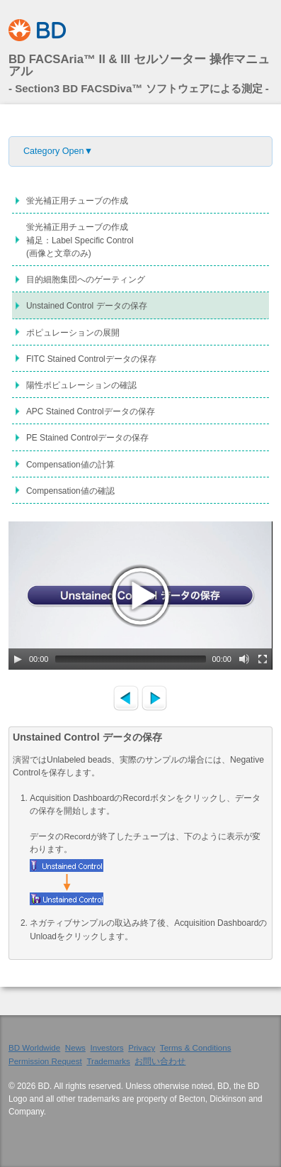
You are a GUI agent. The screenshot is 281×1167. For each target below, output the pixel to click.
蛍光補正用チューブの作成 (77, 201)
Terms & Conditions (195, 1047)
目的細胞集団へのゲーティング (85, 279)
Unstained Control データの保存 (86, 306)
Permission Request (45, 1061)
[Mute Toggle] (244, 659)
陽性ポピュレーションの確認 (81, 385)
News (75, 1047)
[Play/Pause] (17, 659)
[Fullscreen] (262, 659)
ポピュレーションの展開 (73, 333)
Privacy (141, 1047)
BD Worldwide (34, 1047)
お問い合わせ (159, 1061)
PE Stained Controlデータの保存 (87, 438)
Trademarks (108, 1061)
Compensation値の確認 (70, 491)
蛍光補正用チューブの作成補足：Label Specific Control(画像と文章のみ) (80, 240)
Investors (106, 1047)
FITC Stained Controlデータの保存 (91, 359)
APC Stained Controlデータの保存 (90, 411)
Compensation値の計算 (70, 465)
